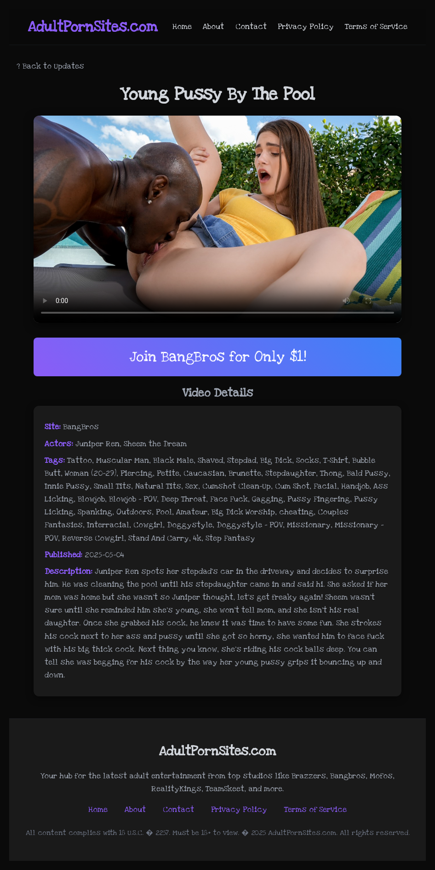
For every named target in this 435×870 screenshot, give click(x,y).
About (213, 27)
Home (182, 27)
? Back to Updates (50, 66)
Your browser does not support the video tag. (217, 219)
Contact (251, 27)
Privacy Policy (306, 27)
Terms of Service (376, 27)
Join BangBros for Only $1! (217, 357)
